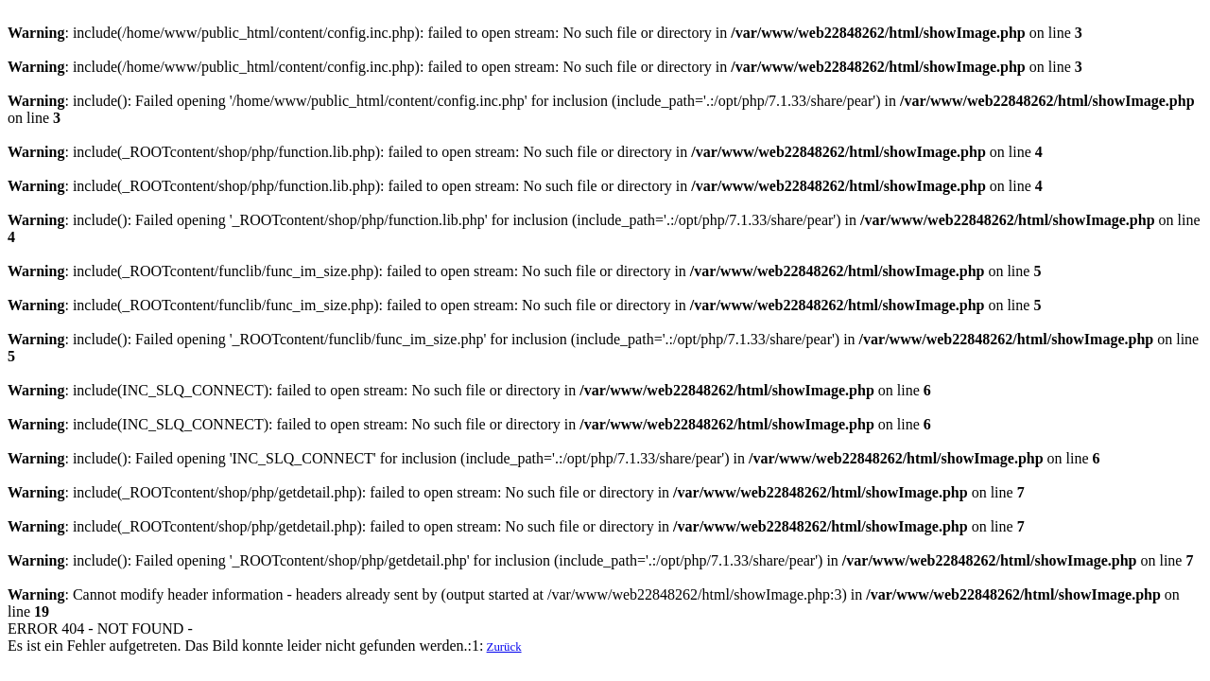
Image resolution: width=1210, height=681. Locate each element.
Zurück (504, 647)
